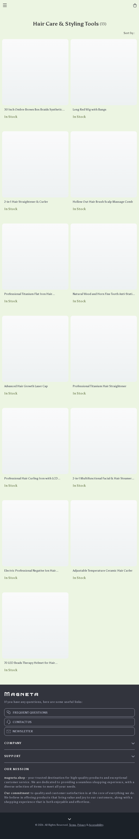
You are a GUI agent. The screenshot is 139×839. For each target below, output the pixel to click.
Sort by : (129, 33)
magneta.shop (14, 778)
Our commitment (17, 793)
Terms (72, 824)
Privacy (81, 824)
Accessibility (96, 824)
